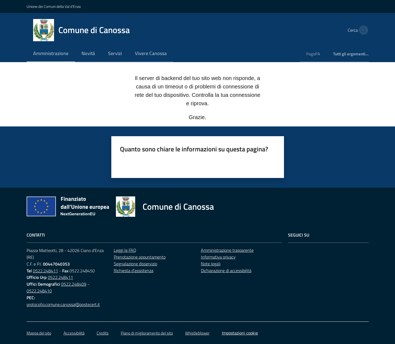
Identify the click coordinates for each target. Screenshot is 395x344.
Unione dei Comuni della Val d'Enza (54, 6)
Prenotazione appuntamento (140, 257)
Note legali (210, 263)
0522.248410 (39, 291)
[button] (362, 30)
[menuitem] (51, 54)
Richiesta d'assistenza (133, 270)
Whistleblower (197, 333)
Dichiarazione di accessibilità (226, 270)
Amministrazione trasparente (227, 250)
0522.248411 (45, 270)
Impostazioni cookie (240, 333)
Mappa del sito (39, 333)
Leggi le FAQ (125, 250)
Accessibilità (74, 333)
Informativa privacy (218, 257)
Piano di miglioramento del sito (147, 333)
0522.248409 (73, 284)
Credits (103, 333)
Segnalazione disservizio (135, 263)
